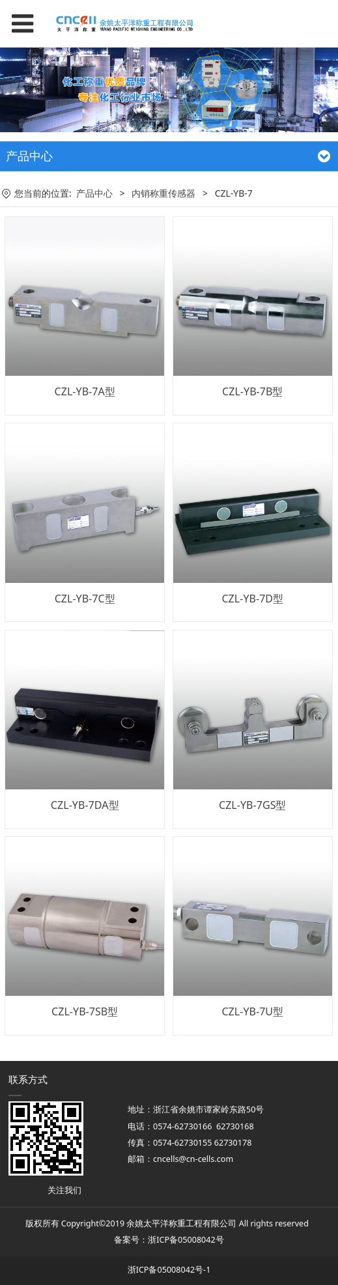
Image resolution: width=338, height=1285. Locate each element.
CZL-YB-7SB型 (84, 1011)
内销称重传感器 (163, 193)
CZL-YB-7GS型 (253, 805)
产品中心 (94, 193)
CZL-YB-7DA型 (85, 805)
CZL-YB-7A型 (85, 391)
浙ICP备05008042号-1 (169, 1269)
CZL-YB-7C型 (85, 598)
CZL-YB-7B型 (252, 391)
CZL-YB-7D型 (252, 598)
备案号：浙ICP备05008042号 (168, 1239)
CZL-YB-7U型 (252, 1011)
